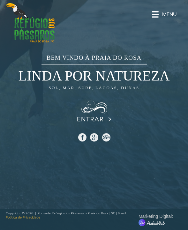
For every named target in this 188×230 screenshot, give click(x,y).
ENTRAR (90, 119)
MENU (169, 14)
